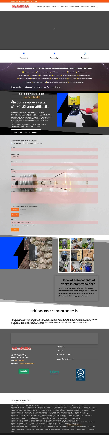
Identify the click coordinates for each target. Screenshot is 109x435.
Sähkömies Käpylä (74, 415)
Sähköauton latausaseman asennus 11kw (83, 426)
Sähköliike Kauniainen (61, 407)
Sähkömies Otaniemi (67, 412)
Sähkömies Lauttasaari (60, 415)
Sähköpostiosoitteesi (17, 162)
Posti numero (14, 184)
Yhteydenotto (74, 7)
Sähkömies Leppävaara (76, 409)
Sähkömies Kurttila (80, 412)
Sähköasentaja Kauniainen (45, 407)
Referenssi (85, 7)
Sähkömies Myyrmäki (30, 417)
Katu (12, 169)
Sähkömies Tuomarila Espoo (19, 421)
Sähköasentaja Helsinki (17, 407)
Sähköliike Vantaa (84, 406)
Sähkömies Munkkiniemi (18, 415)
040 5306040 (19, 360)
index (93, 7)
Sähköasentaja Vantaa (70, 406)
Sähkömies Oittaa (55, 413)
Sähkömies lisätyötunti (17, 429)
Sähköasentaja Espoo (42, 7)
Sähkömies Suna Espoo (35, 421)
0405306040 (31, 97)
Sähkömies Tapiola (90, 409)
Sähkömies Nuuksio (16, 417)
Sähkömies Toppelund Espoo (57, 425)
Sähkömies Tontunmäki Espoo (73, 423)
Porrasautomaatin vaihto (52, 429)
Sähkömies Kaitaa (41, 412)
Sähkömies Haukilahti (88, 410)
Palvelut (55, 7)
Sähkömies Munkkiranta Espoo (20, 420)
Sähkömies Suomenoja (73, 410)
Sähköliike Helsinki (28, 406)
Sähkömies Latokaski (32, 413)
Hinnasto (64, 7)
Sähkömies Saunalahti (30, 410)
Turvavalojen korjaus (68, 429)
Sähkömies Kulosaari (64, 418)
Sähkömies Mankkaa (17, 409)
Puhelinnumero (15, 154)
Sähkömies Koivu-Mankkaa (38, 423)
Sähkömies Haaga (43, 417)
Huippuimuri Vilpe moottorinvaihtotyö (22, 428)
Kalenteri (13, 219)
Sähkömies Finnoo (77, 418)
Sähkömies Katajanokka (18, 418)
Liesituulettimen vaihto (81, 428)
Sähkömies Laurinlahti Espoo (39, 420)
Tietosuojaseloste (64, 355)
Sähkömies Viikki (79, 417)
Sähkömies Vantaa (74, 407)
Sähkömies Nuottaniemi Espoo (20, 426)
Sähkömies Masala (73, 420)
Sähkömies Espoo (16, 406)
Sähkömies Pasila (47, 415)
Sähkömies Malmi (67, 417)
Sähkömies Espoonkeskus (61, 409)
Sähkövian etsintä (36, 426)
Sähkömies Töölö (55, 417)
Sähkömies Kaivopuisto (33, 418)
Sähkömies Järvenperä (17, 413)
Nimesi (13, 147)
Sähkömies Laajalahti (17, 412)
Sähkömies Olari (29, 412)
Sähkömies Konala (68, 413)
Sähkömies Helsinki (56, 406)
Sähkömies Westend (16, 410)
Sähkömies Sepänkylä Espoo (52, 421)
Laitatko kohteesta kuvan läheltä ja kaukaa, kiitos (24, 206)
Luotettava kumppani (65, 359)
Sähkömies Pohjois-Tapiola (55, 423)
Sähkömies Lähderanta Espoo (70, 421)
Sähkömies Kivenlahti (59, 410)
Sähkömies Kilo (44, 413)
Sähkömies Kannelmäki (33, 415)
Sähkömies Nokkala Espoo (74, 425)
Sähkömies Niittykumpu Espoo (38, 425)
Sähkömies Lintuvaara (31, 409)
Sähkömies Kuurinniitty (42, 406)
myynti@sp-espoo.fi (27, 363)
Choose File (15, 209)
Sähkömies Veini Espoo (87, 421)
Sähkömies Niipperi (86, 415)
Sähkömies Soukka (54, 412)
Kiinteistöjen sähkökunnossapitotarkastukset (56, 426)
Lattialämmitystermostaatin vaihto (45, 428)
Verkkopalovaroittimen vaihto (34, 429)
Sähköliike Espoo (31, 407)
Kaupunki (13, 176)
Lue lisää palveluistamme (26, 132)
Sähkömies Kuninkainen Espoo (19, 423)
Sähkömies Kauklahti (45, 410)
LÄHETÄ (15, 230)
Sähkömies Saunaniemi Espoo (57, 420)
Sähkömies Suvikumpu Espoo (19, 425)
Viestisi (13, 191)
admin (17, 402)
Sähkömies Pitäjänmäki (81, 413)
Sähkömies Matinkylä (45, 409)
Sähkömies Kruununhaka (49, 418)
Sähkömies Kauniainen (88, 407)
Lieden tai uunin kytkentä (65, 428)
